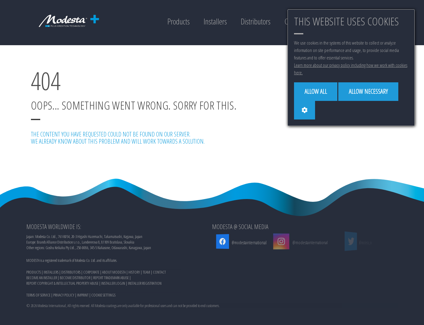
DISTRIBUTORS (70, 273)
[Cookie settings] (304, 110)
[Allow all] (315, 91)
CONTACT (159, 273)
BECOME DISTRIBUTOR (75, 278)
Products (178, 21)
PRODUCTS (33, 273)
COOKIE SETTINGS (103, 296)
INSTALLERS (51, 273)
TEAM (146, 273)
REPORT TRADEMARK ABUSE (111, 278)
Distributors (255, 21)
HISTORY (134, 273)
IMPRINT (83, 296)
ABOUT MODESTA (114, 273)
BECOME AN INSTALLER (41, 278)
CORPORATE (91, 273)
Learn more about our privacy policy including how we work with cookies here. (350, 69)
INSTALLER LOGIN (113, 284)
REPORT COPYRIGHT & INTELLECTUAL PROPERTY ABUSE (62, 284)
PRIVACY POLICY (63, 296)
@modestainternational (249, 242)
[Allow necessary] (368, 91)
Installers (215, 21)
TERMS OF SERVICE (38, 296)
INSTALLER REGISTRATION (145, 284)
